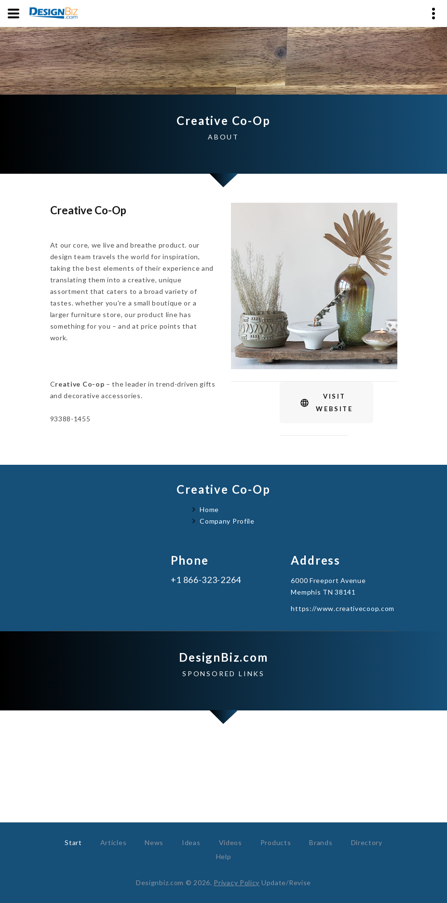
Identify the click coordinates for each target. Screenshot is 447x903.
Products (275, 842)
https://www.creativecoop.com (342, 608)
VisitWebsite (334, 402)
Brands (320, 842)
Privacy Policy (236, 882)
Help (223, 856)
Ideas (191, 842)
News (154, 842)
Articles (113, 842)
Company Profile (227, 521)
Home (209, 509)
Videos (230, 842)
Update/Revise (286, 882)
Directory (366, 842)
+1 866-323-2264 (206, 580)
